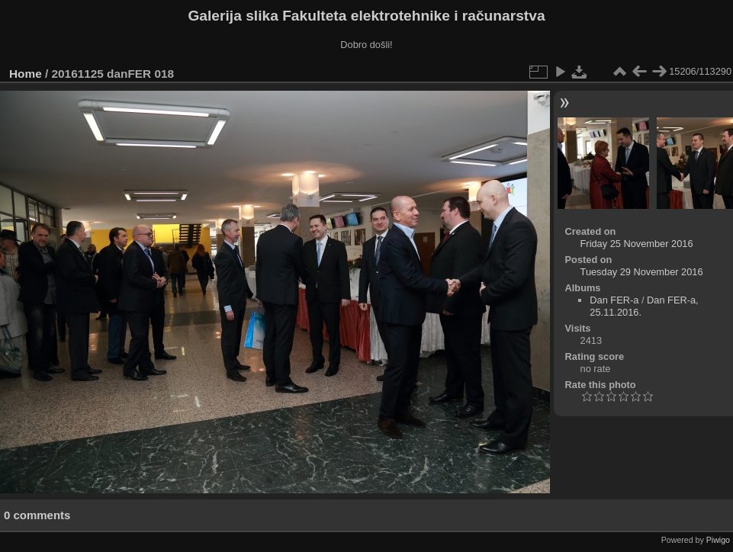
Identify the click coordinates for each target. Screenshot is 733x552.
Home (25, 73)
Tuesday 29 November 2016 (641, 272)
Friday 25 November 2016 (636, 243)
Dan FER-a (614, 300)
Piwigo (718, 539)
